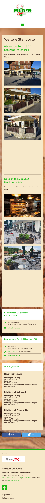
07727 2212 (6, 478)
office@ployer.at (14, 328)
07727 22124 (16, 478)
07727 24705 (12, 352)
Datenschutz (8, 498)
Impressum (7, 495)
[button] (11, 435)
